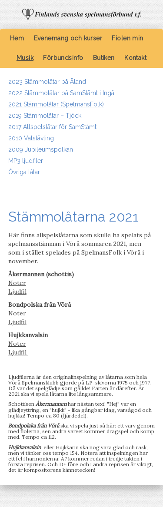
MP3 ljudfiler (25, 160)
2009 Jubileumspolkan (40, 149)
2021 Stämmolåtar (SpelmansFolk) (56, 104)
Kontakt (135, 57)
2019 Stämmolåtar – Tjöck (44, 115)
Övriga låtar (24, 172)
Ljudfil (17, 291)
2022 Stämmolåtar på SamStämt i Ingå (61, 92)
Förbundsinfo (63, 57)
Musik (25, 57)
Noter (17, 283)
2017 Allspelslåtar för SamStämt (52, 126)
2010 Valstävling (31, 138)
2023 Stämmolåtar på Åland (47, 81)
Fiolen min (127, 38)
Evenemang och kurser (68, 38)
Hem (17, 38)
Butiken (104, 57)
